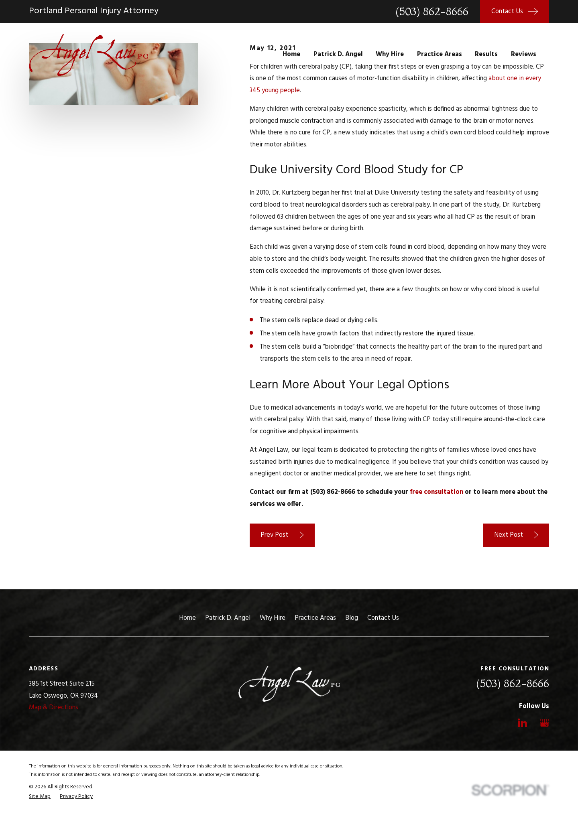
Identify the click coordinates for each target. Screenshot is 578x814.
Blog (351, 618)
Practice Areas (315, 618)
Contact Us (383, 618)
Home (187, 618)
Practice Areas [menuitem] (439, 54)
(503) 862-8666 (431, 11)
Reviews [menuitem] (523, 54)
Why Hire (272, 618)
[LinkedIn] (522, 722)
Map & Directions (53, 707)
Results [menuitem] (486, 54)
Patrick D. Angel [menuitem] (338, 54)
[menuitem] (40, 797)
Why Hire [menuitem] (390, 54)
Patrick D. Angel (227, 618)
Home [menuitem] (291, 54)
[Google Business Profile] (544, 722)
